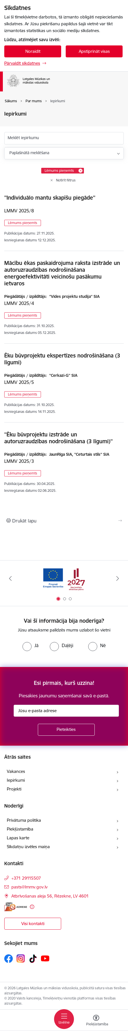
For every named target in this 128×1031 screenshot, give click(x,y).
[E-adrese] (15, 906)
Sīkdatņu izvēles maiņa (28, 846)
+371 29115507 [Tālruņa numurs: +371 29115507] (26, 878)
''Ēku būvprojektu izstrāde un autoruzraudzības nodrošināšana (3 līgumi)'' (58, 438)
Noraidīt (32, 51)
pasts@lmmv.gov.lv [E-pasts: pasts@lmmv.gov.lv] (29, 887)
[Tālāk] (117, 578)
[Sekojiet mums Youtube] (45, 958)
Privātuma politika (24, 820)
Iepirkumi (16, 780)
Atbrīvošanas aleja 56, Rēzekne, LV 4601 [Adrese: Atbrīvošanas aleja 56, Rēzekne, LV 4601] (50, 896)
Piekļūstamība (20, 829)
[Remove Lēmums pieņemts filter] (80, 171)
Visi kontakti (32, 923)
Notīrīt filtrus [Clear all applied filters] (66, 180)
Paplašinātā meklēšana (29, 152)
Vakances (16, 771)
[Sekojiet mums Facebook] (8, 958)
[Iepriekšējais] (10, 578)
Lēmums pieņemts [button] (22, 223)
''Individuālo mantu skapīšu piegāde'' (49, 197)
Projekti (14, 789)
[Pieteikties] (66, 730)
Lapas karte (18, 837)
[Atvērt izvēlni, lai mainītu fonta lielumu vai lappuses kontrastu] (96, 1021)
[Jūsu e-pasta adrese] (66, 711)
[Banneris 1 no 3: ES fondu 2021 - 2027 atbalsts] (64, 578)
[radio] (30, 645)
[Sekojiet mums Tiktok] (33, 958)
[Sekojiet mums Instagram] (20, 958)
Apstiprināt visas (94, 51)
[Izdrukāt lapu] (64, 520)
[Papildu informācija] (32, 907)
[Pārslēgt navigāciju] (64, 1019)
